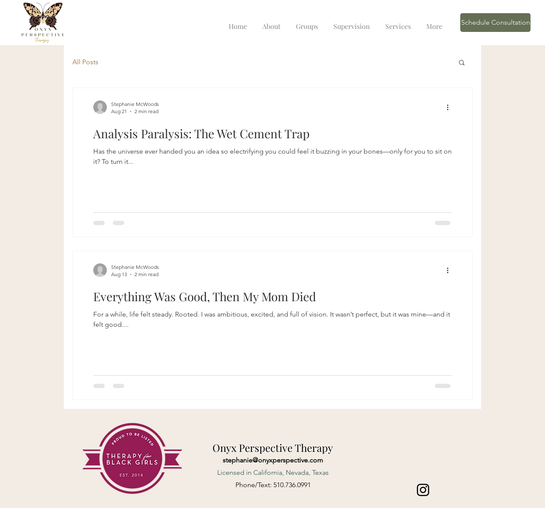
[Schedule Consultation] (495, 22)
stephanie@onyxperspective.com (273, 460)
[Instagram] (423, 490)
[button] (462, 63)
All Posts (85, 62)
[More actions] (450, 107)
